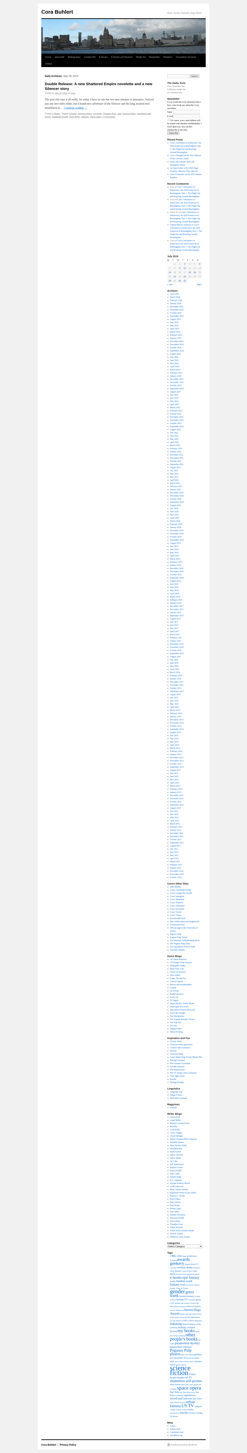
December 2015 (176, 682)
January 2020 (175, 527)
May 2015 (174, 704)
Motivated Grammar (178, 1098)
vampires (198, 1406)
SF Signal (174, 1000)
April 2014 (174, 745)
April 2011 (174, 858)
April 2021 (174, 480)
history (172, 1310)
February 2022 (176, 448)
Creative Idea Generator (180, 1047)
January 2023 (175, 414)
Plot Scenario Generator (180, 1063)
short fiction (74, 117)
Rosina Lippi (175, 1208)
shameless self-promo (186, 1381)
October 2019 (176, 537)
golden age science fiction (185, 1303)
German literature (186, 1296)
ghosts (198, 1300)
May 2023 (174, 401)
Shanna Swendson (177, 1215)
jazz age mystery (175, 1321)
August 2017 (175, 619)
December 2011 (176, 833)
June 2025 (174, 322)
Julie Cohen (175, 1174)
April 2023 (174, 404)
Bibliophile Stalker (178, 965)
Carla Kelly (175, 1129)
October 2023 (176, 385)
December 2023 (176, 379)
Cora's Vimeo (175, 915)
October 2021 (176, 461)
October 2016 (176, 650)
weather (190, 1410)
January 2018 (175, 603)
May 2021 (174, 477)
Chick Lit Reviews (178, 972)
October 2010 (176, 877)
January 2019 (175, 565)
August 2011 (175, 846)
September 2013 (177, 767)
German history (85, 113)
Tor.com (173, 1025)
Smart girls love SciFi (179, 1006)
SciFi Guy (174, 997)
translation (177, 1402)
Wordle (173, 1079)
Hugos (182, 1314)
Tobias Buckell (176, 1227)
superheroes (190, 1395)
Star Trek (174, 1392)
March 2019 (175, 559)
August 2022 (175, 429)
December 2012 (176, 795)
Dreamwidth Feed (177, 918)
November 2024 (177, 344)
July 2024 (174, 357)
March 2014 (175, 748)
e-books (73, 113)
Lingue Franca (176, 1095)
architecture (192, 1256)
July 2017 (174, 622)
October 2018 (176, 574)
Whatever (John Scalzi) (180, 1237)
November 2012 (177, 798)
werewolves (174, 1413)
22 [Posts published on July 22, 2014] (175, 276)
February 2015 (176, 713)
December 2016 (176, 644)
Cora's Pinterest (176, 902)
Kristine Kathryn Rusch (180, 1183)
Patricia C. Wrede (177, 1196)
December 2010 (176, 871)
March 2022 (175, 445)
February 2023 (176, 410)
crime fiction (187, 1271)
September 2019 (177, 540)
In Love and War (184, 1317)
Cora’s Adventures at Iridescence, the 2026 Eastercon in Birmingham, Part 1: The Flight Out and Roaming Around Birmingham (186, 231)
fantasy (175, 1284)
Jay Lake (174, 1161)
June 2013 (174, 776)
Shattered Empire (60, 117)
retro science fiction (182, 1361)
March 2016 (175, 672)
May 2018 (174, 590)
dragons (189, 1274)
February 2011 (176, 864)
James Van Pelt (176, 1155)
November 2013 (177, 760)
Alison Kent (175, 1117)
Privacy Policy (68, 1444)
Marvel (185, 1324)
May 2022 (174, 439)
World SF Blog (176, 1032)
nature (197, 1331)
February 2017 (176, 637)
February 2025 (176, 335)
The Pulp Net (175, 1022)
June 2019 (174, 549)
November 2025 (177, 310)
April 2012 (174, 820)
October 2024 (176, 347)
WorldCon (192, 1413)
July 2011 (174, 849)
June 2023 (174, 398)
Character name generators (181, 1044)
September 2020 (177, 502)
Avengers (173, 1260)
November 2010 (177, 874)
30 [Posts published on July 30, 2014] (180, 281)
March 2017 (175, 634)
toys (172, 1402)
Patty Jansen (175, 1202)
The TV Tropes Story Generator (183, 1073)
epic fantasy (190, 1277)
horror (188, 1310)
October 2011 (175, 839)
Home (48, 57)
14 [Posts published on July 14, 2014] (170, 272)
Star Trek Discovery (187, 1392)
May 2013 (174, 779)
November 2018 (177, 571)
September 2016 (177, 653)
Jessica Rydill (176, 1170)
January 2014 (175, 754)
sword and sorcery (181, 1398)
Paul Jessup (175, 1205)
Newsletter (154, 57)
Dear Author (175, 975)
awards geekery (180, 1261)
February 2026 (176, 300)
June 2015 (174, 701)
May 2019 (174, 552)
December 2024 (176, 341)
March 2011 (175, 861)
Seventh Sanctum (177, 1066)
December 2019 (176, 530)
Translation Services (186, 57)
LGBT (184, 1321)
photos (175, 1354)
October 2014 (176, 726)
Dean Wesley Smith (178, 1145)
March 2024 (175, 369)
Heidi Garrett (175, 1151)
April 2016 (174, 669)
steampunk (179, 1395)
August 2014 (175, 732)
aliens (184, 1256)
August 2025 (175, 319)
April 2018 (174, 593)
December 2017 (176, 606)
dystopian (196, 1274)
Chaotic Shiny (176, 1041)
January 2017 (175, 641)
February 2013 (176, 789)
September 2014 (177, 729)
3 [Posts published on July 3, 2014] (184, 264)
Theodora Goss (176, 1224)
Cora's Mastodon (177, 899)
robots (192, 1361)
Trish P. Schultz (176, 1233)
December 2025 (176, 306)
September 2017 (177, 615)
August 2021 (175, 467)
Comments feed (176, 1432)
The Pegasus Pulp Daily (180, 943)
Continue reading (75, 107)
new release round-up (177, 1336)
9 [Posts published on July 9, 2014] (179, 268)
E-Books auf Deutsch (122, 57)
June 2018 (174, 587)
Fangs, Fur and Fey (178, 978)
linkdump (176, 1324)
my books (97, 113)
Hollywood (180, 1310)
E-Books (103, 57)
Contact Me (90, 57)
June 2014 (174, 738)
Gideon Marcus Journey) (180, 225)
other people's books (184, 1337)
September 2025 (177, 316)
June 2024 (174, 360)
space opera (95, 117)
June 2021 (174, 473)
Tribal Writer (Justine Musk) (182, 1230)
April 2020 (174, 518)
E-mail (170, 116)
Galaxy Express (176, 981)
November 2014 (177, 723)
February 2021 (176, 486)
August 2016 (175, 656)
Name (169, 112)
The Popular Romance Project (182, 1019)
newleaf (173, 1107)
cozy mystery (176, 1271)
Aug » (199, 284)
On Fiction (174, 991)
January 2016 (175, 678)
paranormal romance (181, 1346)
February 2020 (176, 524)
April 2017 (174, 631)
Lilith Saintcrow (177, 1186)
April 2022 (174, 442)
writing (199, 1413)
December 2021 (176, 455)
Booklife (173, 1126)
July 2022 (174, 432)
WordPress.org (176, 1435)
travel (184, 1402)
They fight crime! (177, 1076)
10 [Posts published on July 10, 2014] (185, 268)
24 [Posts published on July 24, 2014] (185, 276)
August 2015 (175, 694)
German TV (182, 1299)
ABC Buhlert (175, 887)
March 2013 (175, 786)
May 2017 (174, 628)
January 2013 (175, 792)
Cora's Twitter (176, 912)
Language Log (176, 1092)
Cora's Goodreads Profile (180, 890)
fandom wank (184, 1281)
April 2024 (174, 366)
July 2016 (174, 660)
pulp (119, 113)
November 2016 (177, 647)
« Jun (169, 284)
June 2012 (174, 814)
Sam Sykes (174, 1211)
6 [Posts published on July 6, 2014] (199, 264)
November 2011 (177, 836)
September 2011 (177, 842)
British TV (194, 1264)
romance (198, 1361)
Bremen (187, 1264)
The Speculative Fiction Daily (182, 946)
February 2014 (176, 751)
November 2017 (177, 609)
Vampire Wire (176, 1028)
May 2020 (174, 514)
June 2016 (174, 663)
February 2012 (176, 827)
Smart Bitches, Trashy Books (182, 1003)
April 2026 (174, 294)
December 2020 (176, 492)
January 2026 (175, 303)
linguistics (198, 1321)
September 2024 (177, 350)
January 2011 (175, 868)
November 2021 (177, 458)
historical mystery (193, 1306)
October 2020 (176, 499)
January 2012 (175, 830)
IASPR (173, 987)
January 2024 (175, 376)
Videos (48, 63)
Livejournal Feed (177, 924)
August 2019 (175, 543)
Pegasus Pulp (109, 113)
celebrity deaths (185, 1267)
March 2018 (175, 596)
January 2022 (175, 451)
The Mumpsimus (177, 1016)
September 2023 (177, 388)
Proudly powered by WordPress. (184, 1445)
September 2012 (177, 805)
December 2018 (176, 568)
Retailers (167, 57)
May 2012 (174, 817)
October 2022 (176, 423)
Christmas (196, 1268)
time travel (197, 1398)
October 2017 (176, 612)
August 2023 (175, 391)
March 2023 (175, 407)
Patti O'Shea (175, 1199)
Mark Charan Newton (179, 1189)
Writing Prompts (177, 1082)
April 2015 (174, 707)
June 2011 (174, 852)
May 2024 (174, 363)
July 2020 (174, 508)
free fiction (189, 1285)
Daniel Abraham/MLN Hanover (183, 1139)
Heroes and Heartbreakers (181, 984)
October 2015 (176, 688)
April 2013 (174, 783)
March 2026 (175, 297)
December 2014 (176, 719)
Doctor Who (181, 1274)
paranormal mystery (187, 1343)
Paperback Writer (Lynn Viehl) (183, 1192)
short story (185, 1384)
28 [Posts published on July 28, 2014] (170, 281)
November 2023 (177, 382)
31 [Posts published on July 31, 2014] (185, 281)
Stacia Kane (175, 1221)
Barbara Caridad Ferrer (179, 1123)
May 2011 (174, 855)
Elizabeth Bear (176, 1148)
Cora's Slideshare (177, 905)
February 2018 (176, 600)
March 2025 (175, 332)
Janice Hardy (175, 1158)
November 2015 (177, 685)
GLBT (172, 1303)
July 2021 (174, 470)
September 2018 (177, 578)
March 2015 (175, 710)
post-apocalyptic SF (178, 1358)
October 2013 (176, 764)
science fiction (129, 113)
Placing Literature (177, 1060)
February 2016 (176, 675)
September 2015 (177, 691)
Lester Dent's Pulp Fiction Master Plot (186, 1057)
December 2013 (176, 757)
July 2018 (174, 584)
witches (183, 1412)
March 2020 (175, 521)
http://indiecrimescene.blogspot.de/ (185, 921)
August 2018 (175, 581)
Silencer (85, 117)
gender (177, 1291)
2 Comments (109, 117)
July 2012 (174, 811)
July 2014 (174, 735)
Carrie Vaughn (176, 1133)
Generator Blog (176, 1054)
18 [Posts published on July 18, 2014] (190, 272)
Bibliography (74, 57)
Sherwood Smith (177, 1218)
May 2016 (174, 666)
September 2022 (177, 426)
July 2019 (174, 546)
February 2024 (176, 373)
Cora (73, 93)
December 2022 (176, 417)
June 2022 (174, 436)
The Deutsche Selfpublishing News (185, 940)
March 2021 (175, 483)
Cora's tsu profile (177, 909)
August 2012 (175, 808)
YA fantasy (174, 1416)
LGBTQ (191, 1321)
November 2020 (177, 496)
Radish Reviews (177, 994)
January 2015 (175, 716)
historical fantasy (180, 1306)
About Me (60, 57)
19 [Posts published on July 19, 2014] (194, 272)
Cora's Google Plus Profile (181, 893)
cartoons (173, 1268)
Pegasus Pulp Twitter (179, 937)
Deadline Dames (177, 1142)
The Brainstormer (177, 1069)
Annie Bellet (175, 1120)
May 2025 (174, 325)
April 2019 (174, 555)
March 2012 (175, 824)
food (182, 1284)
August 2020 (175, 505)
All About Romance (178, 959)
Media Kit (141, 57)
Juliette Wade (175, 1177)
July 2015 (174, 697)
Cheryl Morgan (176, 1136)
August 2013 (175, 770)
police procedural (187, 1355)
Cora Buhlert (57, 12)
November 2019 (177, 533)
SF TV (188, 1377)
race (172, 1361)
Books (57, 113)
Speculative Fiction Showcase (182, 1010)
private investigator (193, 1358)
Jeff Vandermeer (177, 1164)
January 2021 (175, 489)
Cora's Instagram (177, 896)
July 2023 (174, 395)
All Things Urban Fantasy (181, 962)
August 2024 (175, 354)
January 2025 (175, 338)
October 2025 (176, 313)
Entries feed (175, 1429)
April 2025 (174, 328)
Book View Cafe (177, 969)
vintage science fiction (178, 1410)
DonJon (173, 1051)
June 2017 (174, 625)
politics (198, 1354)
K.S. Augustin (176, 1180)
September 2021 (177, 464)
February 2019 (176, 562)
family (173, 1281)
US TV (188, 1405)
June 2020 (174, 511)
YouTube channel (177, 950)
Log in (173, 1426)
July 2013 (174, 773)
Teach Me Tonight (177, 1013)
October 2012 (176, 801)
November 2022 (177, 420)
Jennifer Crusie (176, 1167)
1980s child (176, 1256)
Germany (191, 1300)
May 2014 (174, 742)
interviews (195, 1317)
